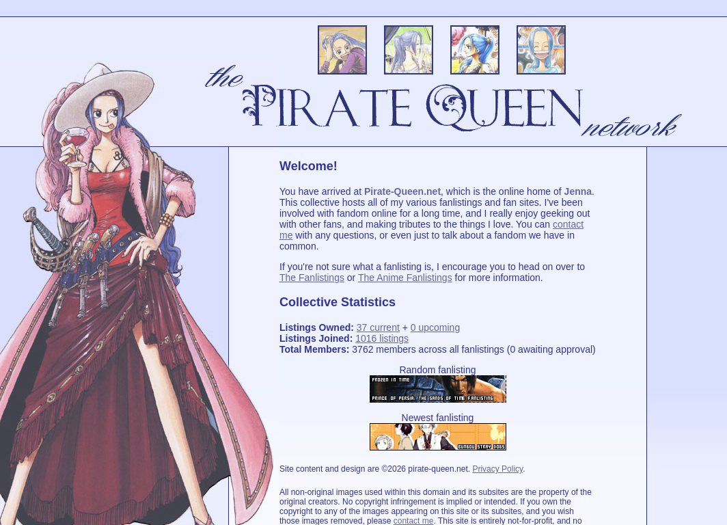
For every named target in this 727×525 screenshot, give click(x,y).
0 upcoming (435, 327)
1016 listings (382, 338)
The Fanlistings (311, 277)
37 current (378, 327)
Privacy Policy (497, 469)
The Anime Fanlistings (405, 277)
